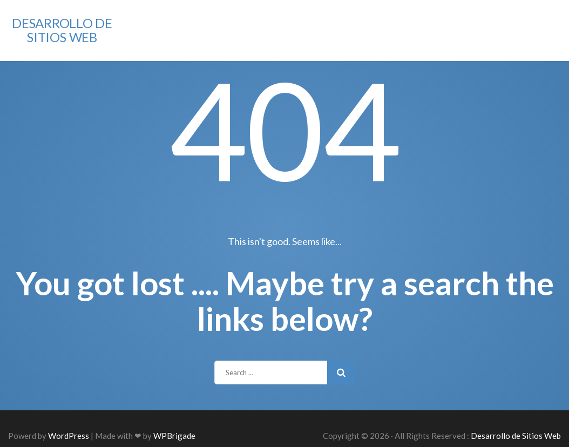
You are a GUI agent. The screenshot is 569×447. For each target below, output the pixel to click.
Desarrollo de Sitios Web (62, 30)
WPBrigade (174, 436)
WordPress (68, 436)
